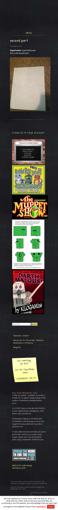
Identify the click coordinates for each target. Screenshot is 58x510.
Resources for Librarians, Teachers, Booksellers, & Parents (29, 341)
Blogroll (17, 347)
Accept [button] (50, 507)
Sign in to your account (29, 132)
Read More (41, 507)
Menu (29, 32)
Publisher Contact (21, 335)
